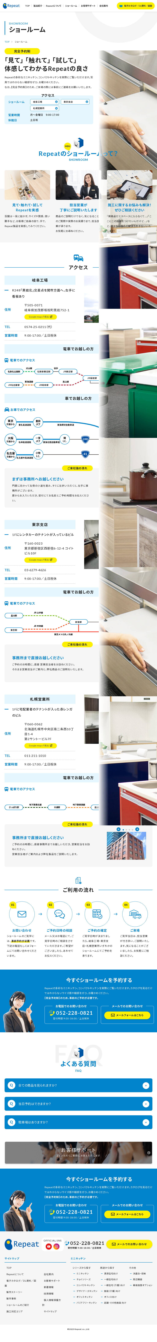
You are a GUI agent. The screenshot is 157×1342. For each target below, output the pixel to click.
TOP (32, 7)
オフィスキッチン (85, 1310)
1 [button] (123, 87)
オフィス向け (110, 1310)
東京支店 (69, 102)
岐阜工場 (39, 102)
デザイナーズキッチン (87, 1304)
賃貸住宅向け (111, 1286)
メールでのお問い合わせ (131, 1257)
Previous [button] (118, 87)
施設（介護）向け (112, 1304)
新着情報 (47, 1300)
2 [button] (126, 87)
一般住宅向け (111, 1292)
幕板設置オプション (142, 1298)
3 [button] (129, 87)
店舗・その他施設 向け (115, 1315)
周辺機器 (137, 1292)
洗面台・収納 (139, 1286)
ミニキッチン (83, 1286)
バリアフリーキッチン (87, 1315)
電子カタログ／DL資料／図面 (138, 7)
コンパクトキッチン (86, 1298)
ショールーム (77, 7)
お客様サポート (94, 7)
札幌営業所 (40, 109)
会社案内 (110, 7)
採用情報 (47, 1306)
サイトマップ (49, 1319)
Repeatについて (59, 7)
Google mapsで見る (38, 318)
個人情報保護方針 (52, 1313)
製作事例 (10, 1306)
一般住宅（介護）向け (114, 1298)
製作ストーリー (13, 1300)
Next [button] (137, 87)
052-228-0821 (87, 1256)
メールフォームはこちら (130, 1018)
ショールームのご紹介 (17, 1313)
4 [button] (132, 87)
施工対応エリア (13, 1319)
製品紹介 (43, 7)
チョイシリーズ (84, 1292)
